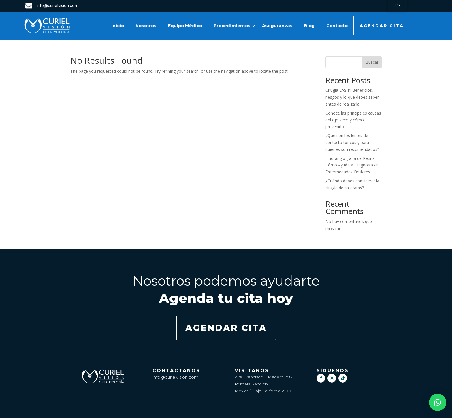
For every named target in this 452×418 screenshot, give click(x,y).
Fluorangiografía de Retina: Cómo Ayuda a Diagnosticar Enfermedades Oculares (351, 165)
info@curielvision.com (175, 377)
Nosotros (146, 25)
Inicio (117, 25)
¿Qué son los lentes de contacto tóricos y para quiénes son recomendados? (352, 142)
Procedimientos (232, 25)
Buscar (372, 62)
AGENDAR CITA (382, 25)
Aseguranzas (277, 25)
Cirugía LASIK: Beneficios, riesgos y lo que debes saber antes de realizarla (352, 97)
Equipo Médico (185, 25)
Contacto (337, 25)
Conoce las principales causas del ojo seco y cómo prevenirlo (353, 120)
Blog (309, 25)
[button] (437, 402)
